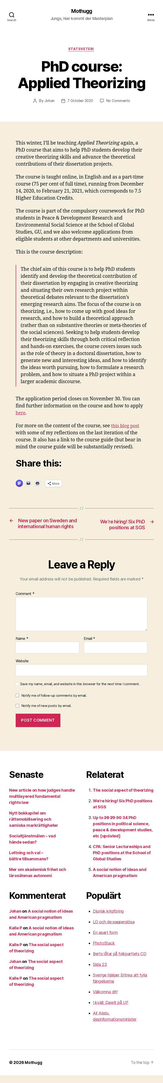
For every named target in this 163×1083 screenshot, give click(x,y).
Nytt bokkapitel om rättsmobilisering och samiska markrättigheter (33, 826)
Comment (25, 602)
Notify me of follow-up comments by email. (54, 703)
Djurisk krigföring (108, 918)
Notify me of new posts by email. (46, 713)
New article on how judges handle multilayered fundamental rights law (42, 803)
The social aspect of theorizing (123, 797)
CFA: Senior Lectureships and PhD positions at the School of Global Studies (122, 860)
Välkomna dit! (105, 999)
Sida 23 (100, 972)
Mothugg (81, 11)
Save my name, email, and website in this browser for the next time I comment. (80, 692)
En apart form (105, 940)
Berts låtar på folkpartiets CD (119, 961)
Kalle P (15, 935)
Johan (48, 101)
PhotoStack (104, 950)
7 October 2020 (80, 101)
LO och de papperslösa (113, 929)
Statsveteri (81, 50)
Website (22, 669)
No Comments (119, 101)
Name (22, 646)
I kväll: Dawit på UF (110, 1010)
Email (89, 646)
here (21, 414)
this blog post (126, 427)
